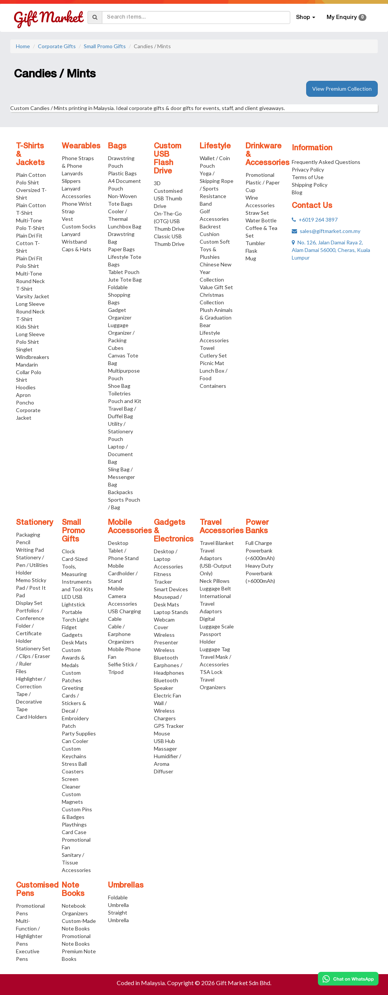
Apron (23, 395)
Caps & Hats (76, 249)
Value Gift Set (216, 287)
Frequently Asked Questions (326, 162)
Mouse (162, 733)
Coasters (73, 771)
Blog (297, 192)
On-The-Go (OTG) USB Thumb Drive (169, 221)
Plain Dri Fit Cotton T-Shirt (29, 243)
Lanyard (71, 234)
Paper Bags (121, 249)
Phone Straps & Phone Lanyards (78, 165)
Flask (251, 250)
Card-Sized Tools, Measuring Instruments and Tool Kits (77, 574)
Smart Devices (171, 589)
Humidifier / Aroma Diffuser (167, 764)
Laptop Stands (171, 612)
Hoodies (26, 387)
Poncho (25, 402)
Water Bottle (261, 220)
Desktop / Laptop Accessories (168, 559)
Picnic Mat (212, 363)
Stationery (34, 523)
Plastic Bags (122, 173)
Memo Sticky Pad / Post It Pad (31, 587)
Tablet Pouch (123, 272)
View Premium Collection (342, 88)
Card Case (74, 832)
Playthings (74, 824)
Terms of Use (308, 177)
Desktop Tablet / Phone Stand (123, 550)
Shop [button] (305, 17)
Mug (251, 258)
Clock (68, 551)
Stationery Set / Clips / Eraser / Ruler (33, 656)
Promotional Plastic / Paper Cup (263, 182)
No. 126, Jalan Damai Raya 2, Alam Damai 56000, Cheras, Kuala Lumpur (331, 250)
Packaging (28, 534)
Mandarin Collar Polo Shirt (28, 372)
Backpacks (120, 492)
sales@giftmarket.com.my (326, 231)
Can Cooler (75, 741)
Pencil (23, 542)
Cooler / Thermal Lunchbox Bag (124, 219)
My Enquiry (346, 17)
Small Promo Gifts (105, 46)
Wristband (74, 241)
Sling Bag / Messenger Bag (121, 477)
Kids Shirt (27, 326)
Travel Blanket (217, 543)
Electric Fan (167, 695)
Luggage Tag (215, 649)
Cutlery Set (213, 355)
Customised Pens (37, 889)
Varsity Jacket (32, 296)
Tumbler (255, 243)
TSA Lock (211, 672)
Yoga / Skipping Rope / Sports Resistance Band (216, 188)
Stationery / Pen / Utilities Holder (32, 565)
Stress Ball (74, 763)
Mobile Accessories (130, 527)
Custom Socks (79, 226)
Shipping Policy (309, 184)
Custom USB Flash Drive (167, 159)
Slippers (71, 181)
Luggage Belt (215, 588)
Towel (207, 348)
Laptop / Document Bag (120, 454)
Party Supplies (79, 733)
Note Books (73, 889)
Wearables (81, 146)
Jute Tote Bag (125, 279)
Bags (117, 146)
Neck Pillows (215, 581)
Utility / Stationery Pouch (120, 431)
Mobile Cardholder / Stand (123, 573)
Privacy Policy (308, 169)
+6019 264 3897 (315, 219)
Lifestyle (215, 146)
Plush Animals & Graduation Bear (216, 317)
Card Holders (31, 716)
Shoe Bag (119, 386)
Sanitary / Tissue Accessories (76, 862)
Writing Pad (30, 549)
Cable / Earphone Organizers (121, 634)
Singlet (24, 349)
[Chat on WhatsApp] (348, 979)
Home (23, 46)
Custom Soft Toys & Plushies (215, 249)
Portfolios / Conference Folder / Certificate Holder (30, 625)
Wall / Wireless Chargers (165, 710)
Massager (165, 748)
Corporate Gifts (57, 46)
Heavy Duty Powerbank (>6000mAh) (260, 573)
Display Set (29, 603)
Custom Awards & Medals (73, 657)
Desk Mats (74, 642)
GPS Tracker (169, 726)
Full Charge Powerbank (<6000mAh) (260, 550)
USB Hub (164, 741)
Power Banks (257, 527)
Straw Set (257, 212)
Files (21, 671)
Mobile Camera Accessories (122, 596)
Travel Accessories (222, 527)
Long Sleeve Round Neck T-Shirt (30, 311)
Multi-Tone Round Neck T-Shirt (30, 281)
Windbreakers (32, 357)
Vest (67, 219)
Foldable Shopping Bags (119, 294)
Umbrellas (126, 885)
